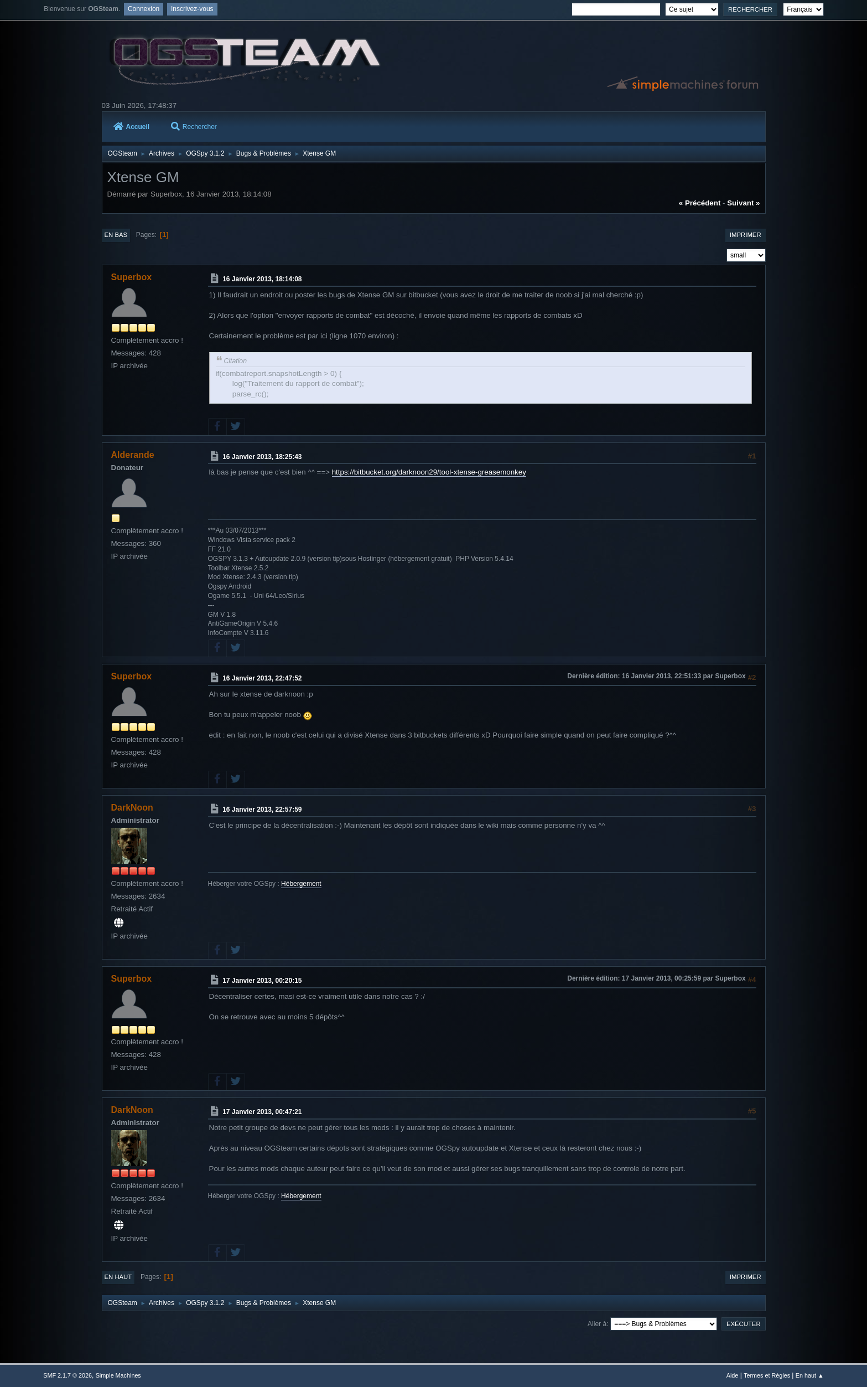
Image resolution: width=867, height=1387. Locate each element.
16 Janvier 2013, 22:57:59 (262, 809)
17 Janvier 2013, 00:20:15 (262, 980)
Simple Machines (118, 1375)
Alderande (132, 455)
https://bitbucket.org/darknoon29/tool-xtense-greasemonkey (429, 472)
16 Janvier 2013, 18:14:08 (262, 279)
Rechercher (194, 127)
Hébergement (301, 884)
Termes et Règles (767, 1375)
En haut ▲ (810, 1375)
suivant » (743, 203)
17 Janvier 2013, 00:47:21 (262, 1112)
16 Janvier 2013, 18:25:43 (262, 456)
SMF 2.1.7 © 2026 (67, 1375)
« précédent (700, 203)
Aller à (597, 1324)
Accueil (131, 127)
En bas (116, 234)
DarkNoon (132, 807)
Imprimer (745, 234)
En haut (118, 1276)
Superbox (131, 277)
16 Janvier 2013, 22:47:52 (262, 678)
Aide (732, 1375)
